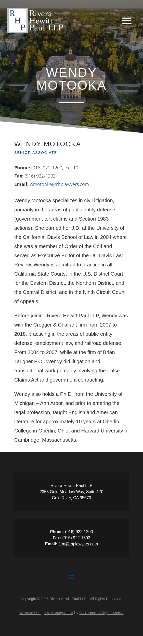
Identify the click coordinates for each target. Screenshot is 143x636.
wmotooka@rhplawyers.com (59, 184)
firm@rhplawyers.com (78, 544)
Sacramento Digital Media (101, 612)
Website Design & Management (46, 612)
